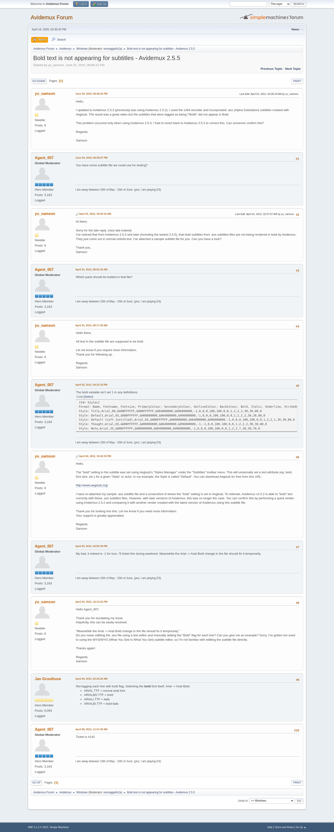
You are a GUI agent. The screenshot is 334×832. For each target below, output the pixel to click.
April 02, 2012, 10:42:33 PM (95, 456)
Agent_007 (44, 158)
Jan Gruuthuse (48, 679)
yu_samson (45, 94)
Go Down (38, 81)
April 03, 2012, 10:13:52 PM (91, 601)
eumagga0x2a (112, 48)
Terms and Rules (284, 827)
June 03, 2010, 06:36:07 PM (91, 157)
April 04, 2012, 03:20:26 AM (91, 678)
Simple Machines (59, 827)
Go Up (36, 782)
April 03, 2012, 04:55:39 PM (91, 546)
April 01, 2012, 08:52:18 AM (91, 269)
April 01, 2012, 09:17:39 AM (91, 325)
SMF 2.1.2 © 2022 (38, 827)
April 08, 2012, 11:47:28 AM (91, 729)
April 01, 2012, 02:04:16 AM (95, 213)
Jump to (243, 800)
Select (88, 396)
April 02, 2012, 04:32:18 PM (91, 384)
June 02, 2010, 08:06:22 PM (91, 93)
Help (270, 827)
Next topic (293, 68)
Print (297, 81)
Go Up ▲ (301, 827)
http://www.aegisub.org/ (92, 485)
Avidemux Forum (52, 17)
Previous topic (271, 68)
